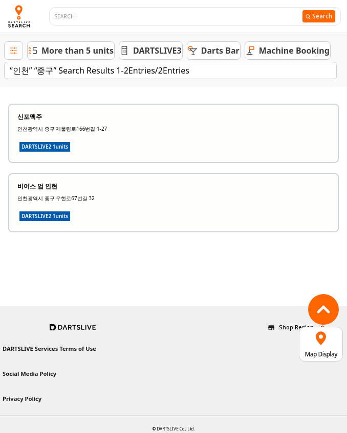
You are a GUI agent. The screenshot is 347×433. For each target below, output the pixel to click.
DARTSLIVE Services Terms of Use (49, 348)
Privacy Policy (22, 398)
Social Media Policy (29, 373)
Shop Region (296, 327)
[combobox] (178, 16)
